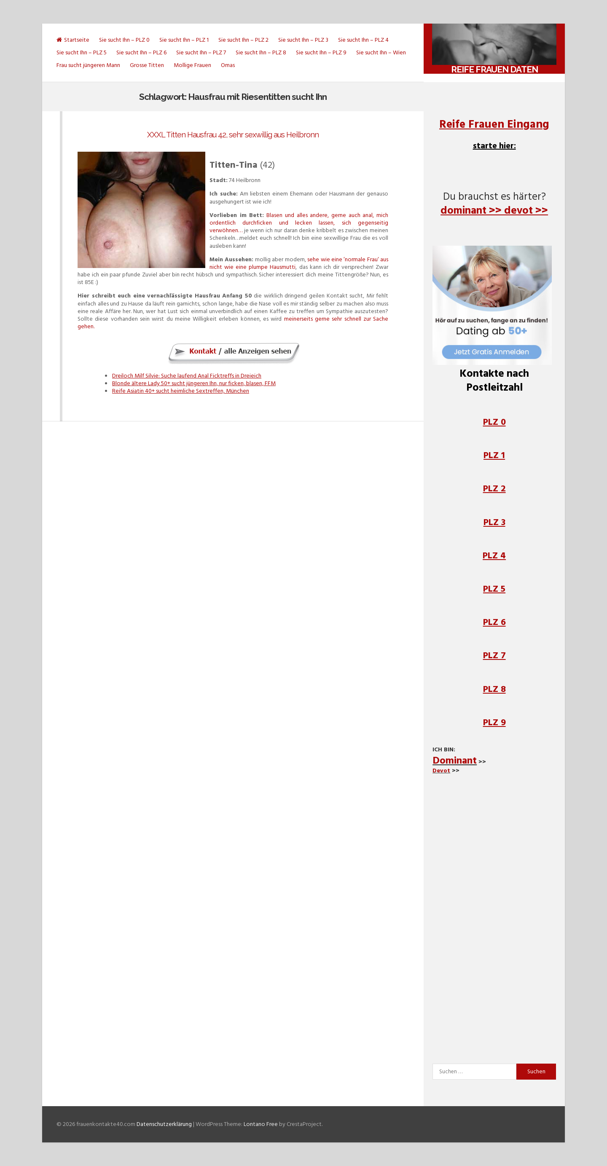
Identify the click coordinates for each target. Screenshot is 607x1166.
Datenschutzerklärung (164, 1124)
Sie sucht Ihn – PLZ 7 (201, 52)
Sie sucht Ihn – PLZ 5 (81, 52)
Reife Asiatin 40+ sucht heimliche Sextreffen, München (180, 391)
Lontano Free (261, 1124)
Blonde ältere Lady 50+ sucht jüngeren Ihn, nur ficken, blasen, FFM (194, 383)
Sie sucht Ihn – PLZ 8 (261, 52)
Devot (441, 770)
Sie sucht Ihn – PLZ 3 (303, 40)
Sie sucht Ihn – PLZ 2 (243, 40)
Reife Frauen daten (494, 69)
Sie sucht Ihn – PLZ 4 (363, 40)
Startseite (72, 40)
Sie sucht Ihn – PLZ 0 (124, 40)
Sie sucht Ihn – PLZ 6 (141, 52)
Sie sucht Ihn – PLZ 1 (184, 40)
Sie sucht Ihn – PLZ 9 (321, 52)
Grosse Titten (147, 65)
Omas (228, 65)
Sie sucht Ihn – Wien (381, 52)
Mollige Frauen (192, 65)
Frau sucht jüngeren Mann (88, 65)
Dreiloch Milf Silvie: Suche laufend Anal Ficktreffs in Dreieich (186, 376)
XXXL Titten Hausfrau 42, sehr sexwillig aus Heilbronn (233, 134)
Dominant (454, 760)
